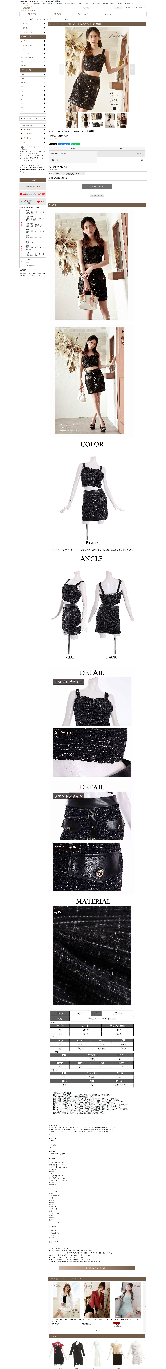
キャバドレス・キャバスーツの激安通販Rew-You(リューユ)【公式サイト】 (32, 170)
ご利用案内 (32, 180)
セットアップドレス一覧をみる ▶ (97, 1268)
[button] (134, 14)
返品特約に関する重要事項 (58, 178)
